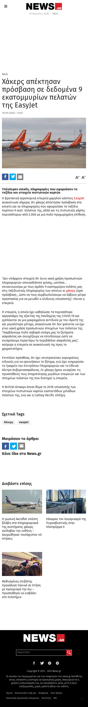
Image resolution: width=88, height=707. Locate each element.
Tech (5, 74)
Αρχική (9, 693)
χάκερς (70, 290)
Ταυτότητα (46, 698)
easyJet (23, 422)
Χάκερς (8, 422)
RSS (55, 698)
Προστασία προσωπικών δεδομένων (22, 698)
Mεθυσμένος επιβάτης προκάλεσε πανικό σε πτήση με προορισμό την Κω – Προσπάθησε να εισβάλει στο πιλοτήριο (21, 589)
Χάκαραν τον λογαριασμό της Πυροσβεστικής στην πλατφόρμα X (66, 523)
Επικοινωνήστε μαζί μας (25, 693)
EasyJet (79, 198)
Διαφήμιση (43, 693)
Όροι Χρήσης (56, 693)
